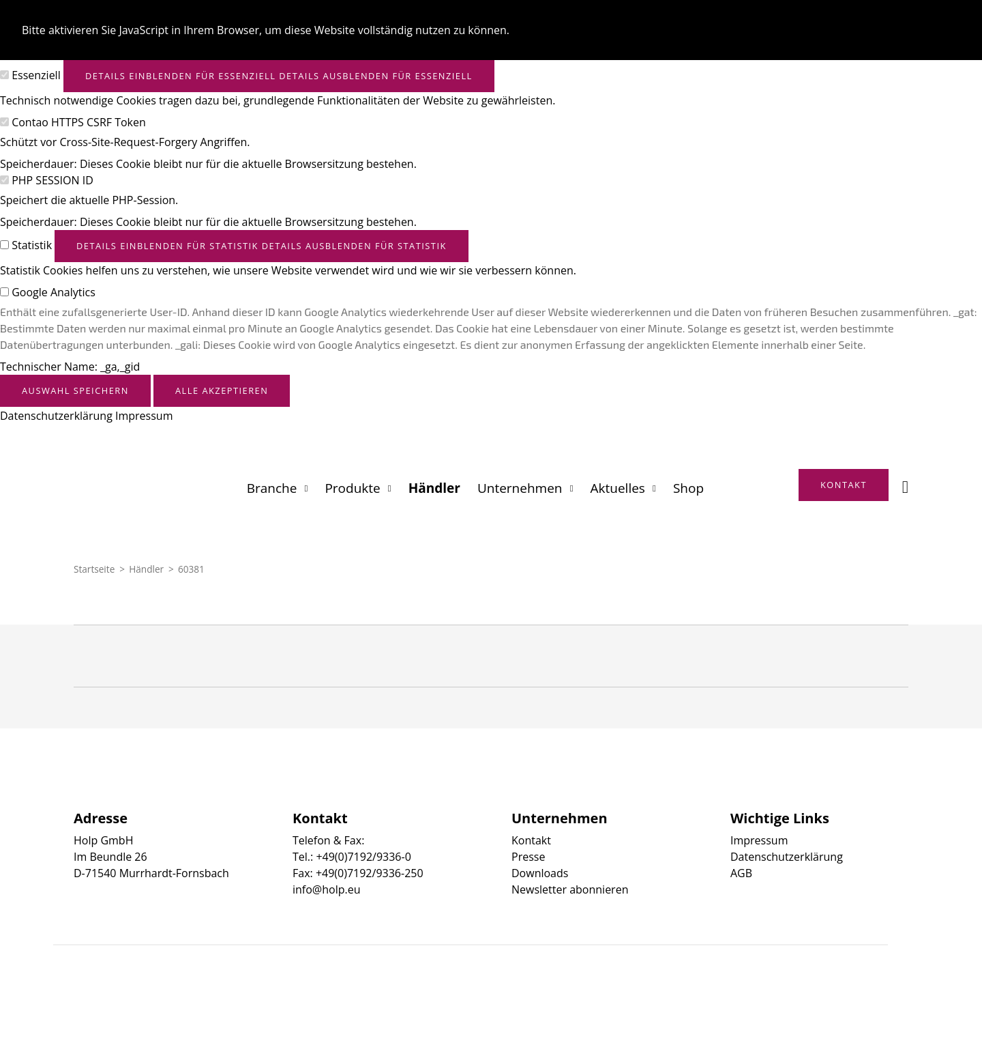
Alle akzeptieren (221, 390)
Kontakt (531, 840)
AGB (741, 873)
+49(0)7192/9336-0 (363, 856)
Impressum (144, 415)
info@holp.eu (326, 889)
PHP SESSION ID (52, 180)
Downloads (539, 873)
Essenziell (36, 75)
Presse (528, 856)
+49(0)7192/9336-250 (369, 873)
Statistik (32, 245)
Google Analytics (53, 292)
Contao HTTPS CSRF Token (79, 122)
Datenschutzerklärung (56, 415)
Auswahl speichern (75, 390)
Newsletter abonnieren (569, 889)
